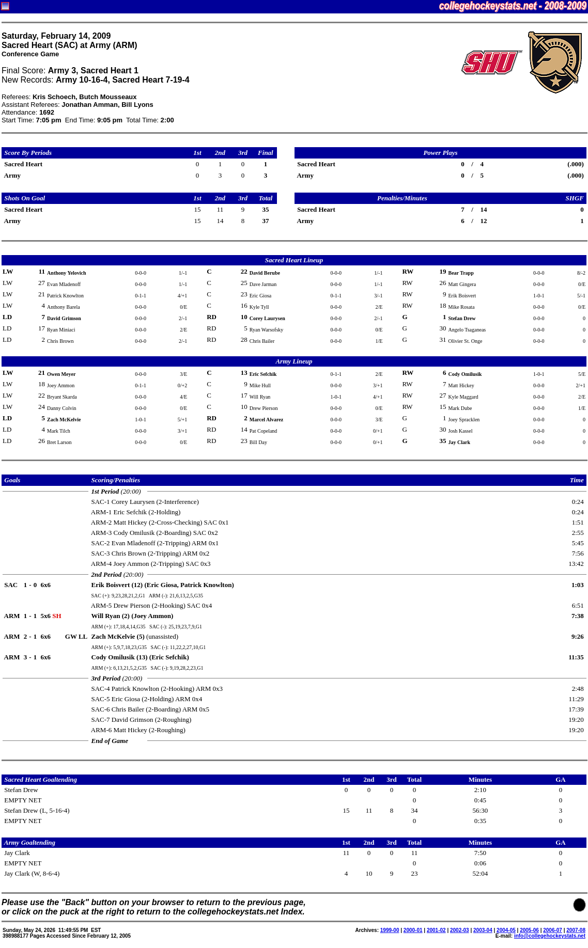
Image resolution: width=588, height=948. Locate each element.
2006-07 (552, 930)
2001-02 (436, 930)
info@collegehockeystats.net (549, 936)
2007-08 (575, 930)
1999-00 (389, 930)
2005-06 (529, 930)
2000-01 (413, 930)
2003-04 (482, 930)
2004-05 (506, 930)
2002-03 (459, 930)
